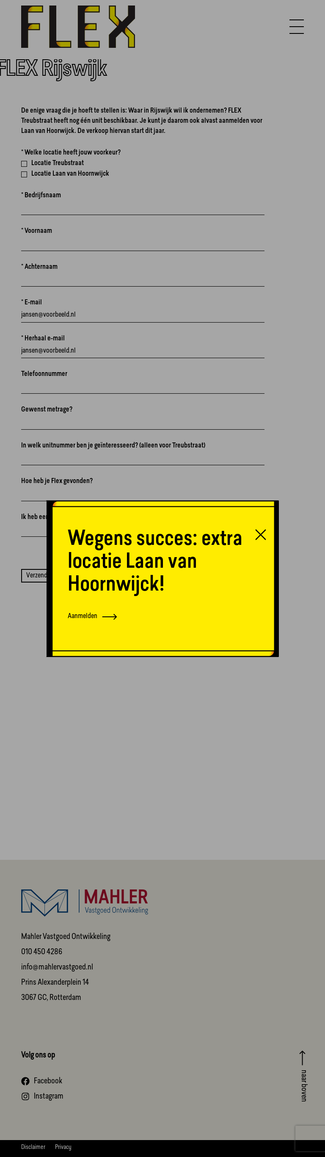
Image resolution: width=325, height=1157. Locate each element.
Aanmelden (92, 616)
